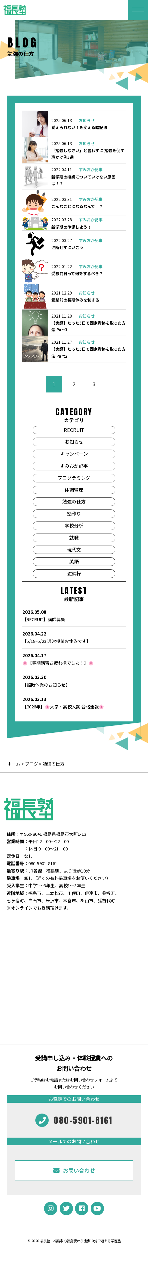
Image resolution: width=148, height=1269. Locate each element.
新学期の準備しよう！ (71, 227)
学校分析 (74, 525)
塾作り (74, 513)
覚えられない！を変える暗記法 (79, 127)
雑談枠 (74, 573)
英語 (74, 561)
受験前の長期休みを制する (75, 300)
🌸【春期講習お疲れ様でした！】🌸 (74, 659)
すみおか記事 (91, 169)
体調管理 (74, 489)
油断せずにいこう (67, 247)
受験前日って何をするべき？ (77, 273)
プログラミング (74, 477)
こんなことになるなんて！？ (77, 206)
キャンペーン (74, 453)
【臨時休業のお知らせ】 (74, 681)
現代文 (74, 549)
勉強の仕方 (74, 501)
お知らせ (87, 120)
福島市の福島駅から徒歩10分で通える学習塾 (87, 1240)
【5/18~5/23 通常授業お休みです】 (74, 637)
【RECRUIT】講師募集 (74, 615)
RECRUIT (74, 430)
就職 (74, 537)
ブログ (31, 764)
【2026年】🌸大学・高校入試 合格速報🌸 (74, 703)
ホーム (14, 764)
